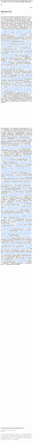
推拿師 (28, 46)
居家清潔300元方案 (6, 180)
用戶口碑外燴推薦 (11, 31)
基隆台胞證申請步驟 (25, 189)
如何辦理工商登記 (13, 180)
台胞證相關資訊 (20, 173)
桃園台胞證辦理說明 (27, 233)
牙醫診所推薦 (24, 60)
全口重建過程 (20, 49)
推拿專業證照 (26, 146)
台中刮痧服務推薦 (21, 193)
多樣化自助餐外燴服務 (24, 169)
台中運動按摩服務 (18, 168)
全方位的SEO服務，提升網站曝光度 (9, 67)
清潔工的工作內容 (16, 149)
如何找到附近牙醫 (22, 54)
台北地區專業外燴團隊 (27, 32)
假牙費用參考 (24, 33)
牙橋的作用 (29, 215)
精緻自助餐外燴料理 (9, 149)
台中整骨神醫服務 (23, 215)
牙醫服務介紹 (16, 194)
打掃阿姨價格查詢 (13, 136)
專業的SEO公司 (6, 156)
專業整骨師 (12, 243)
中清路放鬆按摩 (27, 180)
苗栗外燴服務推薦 (23, 216)
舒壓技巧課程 (19, 206)
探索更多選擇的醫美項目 (19, 233)
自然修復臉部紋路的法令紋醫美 (25, 167)
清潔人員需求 (6, 230)
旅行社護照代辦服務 (24, 73)
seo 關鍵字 (9, 164)
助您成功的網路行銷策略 (13, 77)
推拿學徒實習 (4, 46)
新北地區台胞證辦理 (28, 226)
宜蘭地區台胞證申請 (7, 173)
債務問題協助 (5, 62)
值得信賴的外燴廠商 (21, 66)
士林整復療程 (5, 50)
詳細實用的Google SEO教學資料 (20, 207)
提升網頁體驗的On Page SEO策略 (12, 224)
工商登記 (2, 243)
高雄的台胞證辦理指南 (9, 29)
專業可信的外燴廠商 (19, 241)
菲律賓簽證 (7, 168)
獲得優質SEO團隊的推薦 (10, 57)
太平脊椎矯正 (14, 184)
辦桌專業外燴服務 (17, 160)
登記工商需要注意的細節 (14, 215)
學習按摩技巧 (22, 222)
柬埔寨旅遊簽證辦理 (14, 66)
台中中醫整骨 (13, 85)
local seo (7, 216)
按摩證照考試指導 (18, 33)
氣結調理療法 (4, 137)
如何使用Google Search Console (10, 206)
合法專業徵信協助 (7, 159)
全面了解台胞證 (27, 88)
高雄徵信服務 (3, 224)
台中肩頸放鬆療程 (15, 247)
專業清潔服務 (14, 203)
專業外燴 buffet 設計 (26, 36)
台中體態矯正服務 (23, 182)
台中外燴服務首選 (20, 203)
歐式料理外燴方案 (22, 194)
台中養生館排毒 (10, 167)
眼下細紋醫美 (27, 212)
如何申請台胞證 (7, 215)
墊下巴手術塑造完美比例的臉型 (24, 40)
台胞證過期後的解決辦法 (21, 136)
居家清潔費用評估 (4, 33)
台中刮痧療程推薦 (13, 208)
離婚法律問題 (13, 142)
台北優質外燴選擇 (10, 160)
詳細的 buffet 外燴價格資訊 (20, 171)
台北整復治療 (16, 216)
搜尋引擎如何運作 (11, 33)
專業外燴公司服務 (27, 42)
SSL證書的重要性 (16, 213)
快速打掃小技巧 (21, 226)
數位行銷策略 (16, 243)
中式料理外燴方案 (16, 46)
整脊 (23, 256)
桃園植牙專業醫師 (23, 243)
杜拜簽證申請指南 (6, 42)
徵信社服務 (8, 59)
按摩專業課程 (15, 232)
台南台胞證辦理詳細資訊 (27, 221)
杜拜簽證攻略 (22, 46)
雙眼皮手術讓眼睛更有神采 (23, 77)
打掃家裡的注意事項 (13, 186)
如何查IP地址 (21, 42)
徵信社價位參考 (19, 142)
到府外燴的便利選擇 (27, 186)
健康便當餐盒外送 (20, 84)
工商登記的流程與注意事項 (23, 147)
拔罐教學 (4, 226)
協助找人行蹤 (17, 53)
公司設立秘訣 (23, 204)
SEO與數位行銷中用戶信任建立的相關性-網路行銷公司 (16, 3)
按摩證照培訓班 (16, 42)
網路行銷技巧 (7, 75)
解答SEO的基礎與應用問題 (15, 89)
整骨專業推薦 (11, 216)
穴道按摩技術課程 (6, 89)
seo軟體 (25, 90)
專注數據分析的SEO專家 (18, 81)
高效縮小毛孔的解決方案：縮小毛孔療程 (19, 45)
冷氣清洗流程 (4, 55)
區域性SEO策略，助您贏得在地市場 (16, 90)
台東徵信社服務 (22, 177)
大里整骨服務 (19, 221)
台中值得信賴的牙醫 (11, 55)
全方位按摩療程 (7, 85)
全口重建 (6, 260)
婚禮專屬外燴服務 (7, 44)
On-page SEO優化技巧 (12, 260)
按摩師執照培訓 (20, 180)
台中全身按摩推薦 (6, 90)
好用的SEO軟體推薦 (15, 34)
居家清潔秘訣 (27, 50)
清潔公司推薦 (7, 177)
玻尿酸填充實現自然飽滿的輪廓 (8, 233)
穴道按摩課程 (27, 84)
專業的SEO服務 (13, 47)
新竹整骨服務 (14, 173)
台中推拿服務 (18, 254)
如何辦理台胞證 (8, 41)
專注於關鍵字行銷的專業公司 (9, 209)
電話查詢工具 (21, 88)
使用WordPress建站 (24, 228)
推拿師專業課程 (9, 140)
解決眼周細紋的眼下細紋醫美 (25, 163)
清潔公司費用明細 (26, 237)
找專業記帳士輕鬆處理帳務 (15, 169)
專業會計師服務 (23, 89)
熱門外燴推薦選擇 (7, 252)
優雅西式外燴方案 (25, 168)
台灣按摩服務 (20, 199)
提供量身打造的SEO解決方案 (22, 91)
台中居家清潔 (3, 228)
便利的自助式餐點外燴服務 (25, 156)
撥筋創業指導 (11, 54)
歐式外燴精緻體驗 (28, 247)
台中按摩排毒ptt (8, 219)
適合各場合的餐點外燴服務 (24, 230)
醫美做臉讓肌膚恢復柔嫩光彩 (18, 79)
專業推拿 (23, 31)
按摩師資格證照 (7, 237)
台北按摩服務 (17, 209)
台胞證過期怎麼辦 (17, 73)
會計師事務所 (10, 229)
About (31, 7)
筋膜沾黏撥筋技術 (19, 237)
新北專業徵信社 (19, 67)
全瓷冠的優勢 (7, 243)
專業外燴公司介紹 (26, 217)
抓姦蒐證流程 (20, 186)
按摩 (22, 217)
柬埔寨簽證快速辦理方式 (6, 172)
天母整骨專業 (25, 155)
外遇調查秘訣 (16, 252)
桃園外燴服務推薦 (14, 40)
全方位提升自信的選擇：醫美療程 (17, 146)
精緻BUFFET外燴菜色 (23, 164)
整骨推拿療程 (27, 246)
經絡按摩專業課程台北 (9, 81)
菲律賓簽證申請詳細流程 (5, 63)
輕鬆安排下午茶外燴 (14, 158)
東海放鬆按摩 (16, 167)
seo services (27, 69)
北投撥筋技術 (19, 261)
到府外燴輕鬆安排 (17, 29)
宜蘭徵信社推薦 (10, 176)
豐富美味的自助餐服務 (10, 228)
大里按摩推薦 (19, 36)
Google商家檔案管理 (18, 60)
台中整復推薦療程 (18, 31)
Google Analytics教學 (8, 45)
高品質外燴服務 (26, 190)
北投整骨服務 (4, 32)
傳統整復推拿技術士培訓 (13, 50)
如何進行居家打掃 (23, 213)
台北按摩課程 (26, 241)
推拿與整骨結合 (15, 195)
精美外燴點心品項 (4, 234)
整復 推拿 (9, 32)
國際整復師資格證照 (12, 244)
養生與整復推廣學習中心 (10, 171)
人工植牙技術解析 (4, 244)
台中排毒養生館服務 (20, 244)
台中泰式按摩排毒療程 (18, 32)
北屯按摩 (29, 86)
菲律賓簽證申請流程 (28, 76)
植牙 (18, 184)
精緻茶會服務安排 (4, 248)
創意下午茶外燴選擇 (24, 53)
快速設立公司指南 (6, 208)
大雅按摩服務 (5, 31)
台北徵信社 (16, 54)
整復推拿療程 (12, 168)
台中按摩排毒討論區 (22, 232)
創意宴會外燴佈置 (21, 50)
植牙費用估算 (12, 53)
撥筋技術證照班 (11, 60)
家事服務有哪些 (17, 259)
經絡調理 (12, 252)
